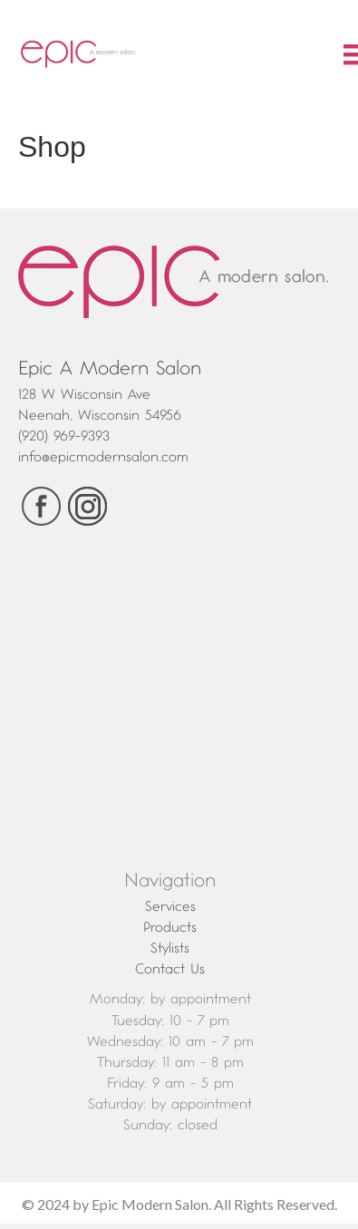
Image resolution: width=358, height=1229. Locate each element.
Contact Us (170, 969)
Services (170, 906)
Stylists (169, 948)
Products (170, 927)
